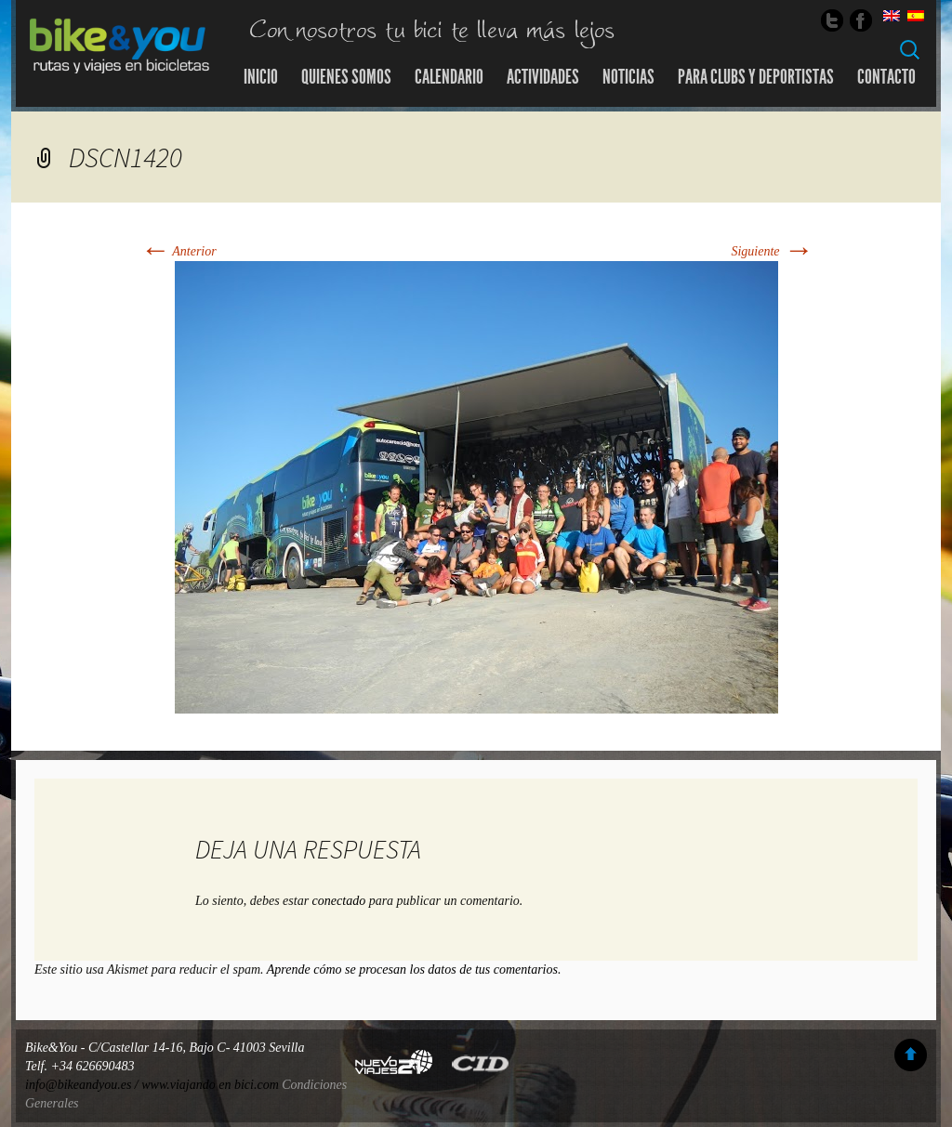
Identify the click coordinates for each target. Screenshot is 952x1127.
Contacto (886, 77)
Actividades (543, 77)
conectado (339, 901)
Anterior (178, 251)
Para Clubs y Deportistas (756, 77)
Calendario (449, 77)
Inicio (261, 77)
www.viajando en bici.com (210, 1085)
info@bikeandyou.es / (83, 1085)
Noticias (628, 77)
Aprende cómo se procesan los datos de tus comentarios (412, 969)
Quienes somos (346, 77)
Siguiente (772, 251)
